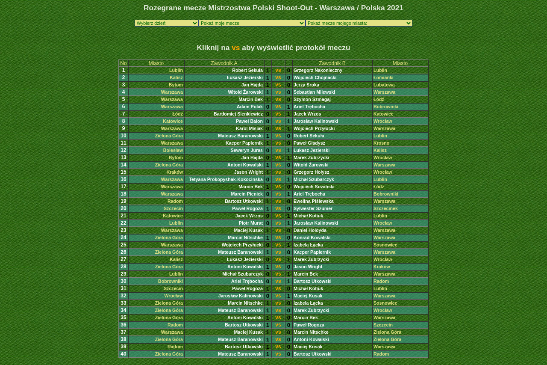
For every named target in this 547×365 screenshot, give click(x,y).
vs (278, 70)
